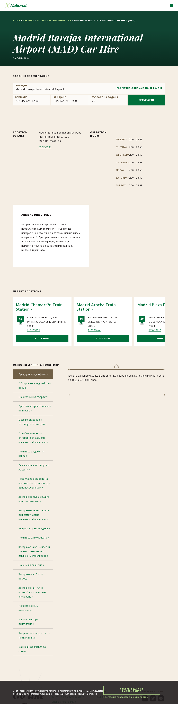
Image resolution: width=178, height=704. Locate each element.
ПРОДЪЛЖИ (146, 99)
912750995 (45, 147)
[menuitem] (68, 638)
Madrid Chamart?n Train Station (39, 306)
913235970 (33, 330)
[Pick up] (31, 100)
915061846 (94, 330)
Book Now (42, 338)
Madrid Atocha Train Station (96, 306)
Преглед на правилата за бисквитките (123, 696)
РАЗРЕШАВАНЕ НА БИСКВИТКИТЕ (132, 690)
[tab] (33, 374)
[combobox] (89, 88)
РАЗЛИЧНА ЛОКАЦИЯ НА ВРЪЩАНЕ (140, 88)
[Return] (69, 100)
